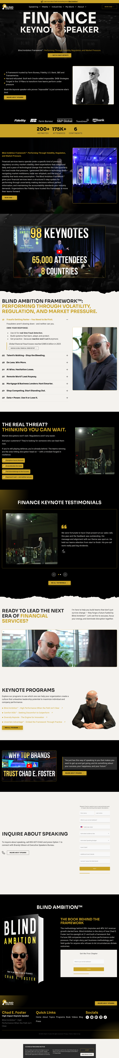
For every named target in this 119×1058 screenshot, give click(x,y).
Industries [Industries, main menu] (58, 7)
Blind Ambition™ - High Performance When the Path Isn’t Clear (34, 708)
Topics (52, 1014)
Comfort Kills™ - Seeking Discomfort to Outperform (29, 712)
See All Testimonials (59, 583)
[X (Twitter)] (87, 1014)
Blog (81, 1014)
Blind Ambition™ (73, 1)
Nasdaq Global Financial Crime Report (24, 348)
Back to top (77, 1031)
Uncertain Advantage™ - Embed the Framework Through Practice (35, 721)
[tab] (58, 574)
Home (38, 1014)
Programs (60, 1014)
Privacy (66, 1031)
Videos (75, 1014)
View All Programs (12, 727)
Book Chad (109, 7)
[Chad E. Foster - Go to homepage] (8, 7)
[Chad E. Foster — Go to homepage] (8, 999)
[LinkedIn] (100, 1014)
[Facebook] (96, 1014)
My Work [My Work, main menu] (71, 7)
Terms (71, 1031)
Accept (87, 1050)
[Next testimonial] (65, 574)
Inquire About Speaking (15, 97)
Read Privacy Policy (87, 1054)
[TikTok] (105, 1014)
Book (68, 1014)
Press (38, 1018)
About (45, 1014)
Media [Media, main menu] (46, 7)
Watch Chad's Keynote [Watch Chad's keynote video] (59, 55)
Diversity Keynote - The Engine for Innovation (26, 717)
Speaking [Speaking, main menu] (35, 7)
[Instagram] (91, 1014)
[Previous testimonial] (53, 574)
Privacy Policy (57, 1053)
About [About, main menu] (82, 7)
